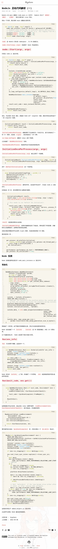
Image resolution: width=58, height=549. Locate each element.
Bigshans (29, 2)
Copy (53, 24)
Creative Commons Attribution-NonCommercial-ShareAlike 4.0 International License (28, 536)
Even (38, 545)
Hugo (21, 545)
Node (14, 11)
